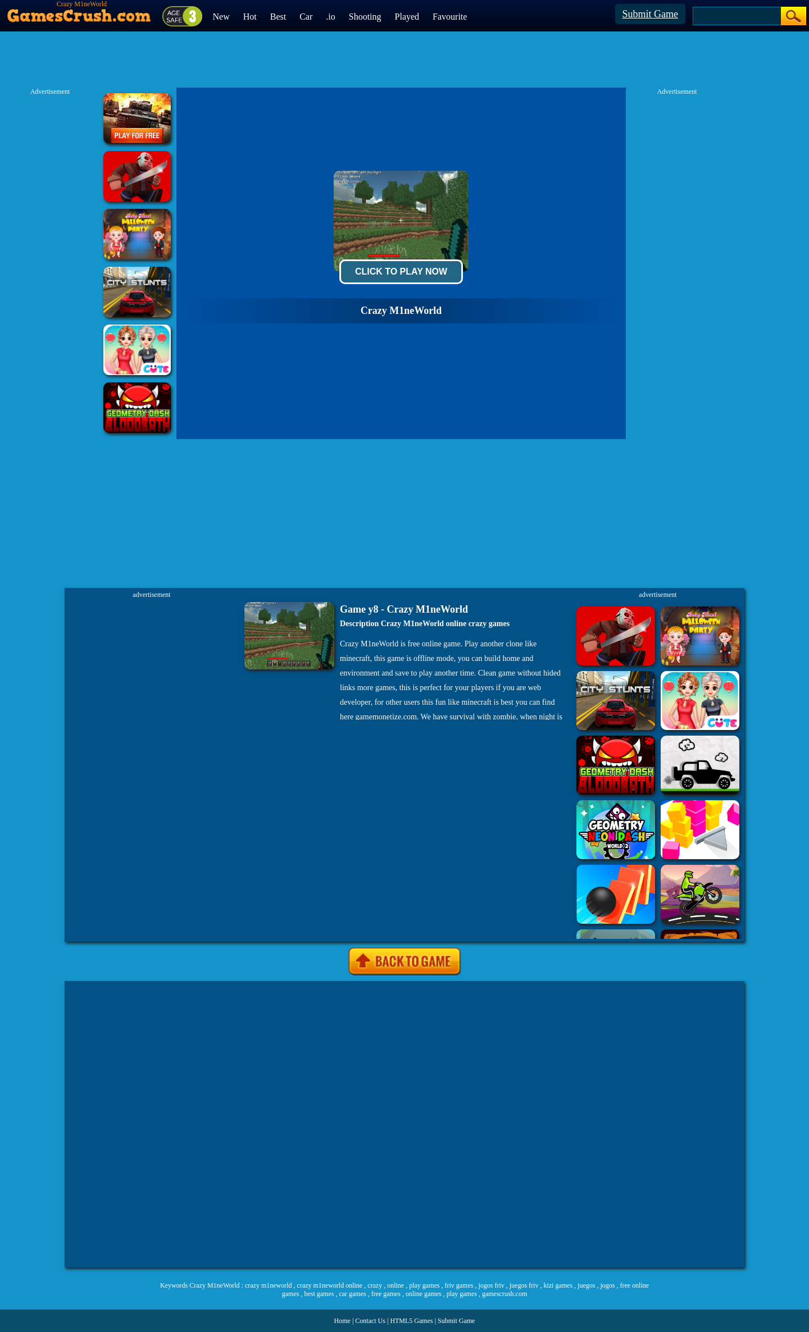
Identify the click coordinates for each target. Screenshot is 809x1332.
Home (342, 1321)
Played (407, 16)
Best (278, 16)
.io (330, 16)
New (221, 16)
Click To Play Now (401, 271)
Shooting (365, 16)
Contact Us (370, 1321)
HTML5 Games (411, 1321)
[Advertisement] (404, 1124)
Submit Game (650, 14)
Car (305, 16)
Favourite (450, 16)
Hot (250, 16)
